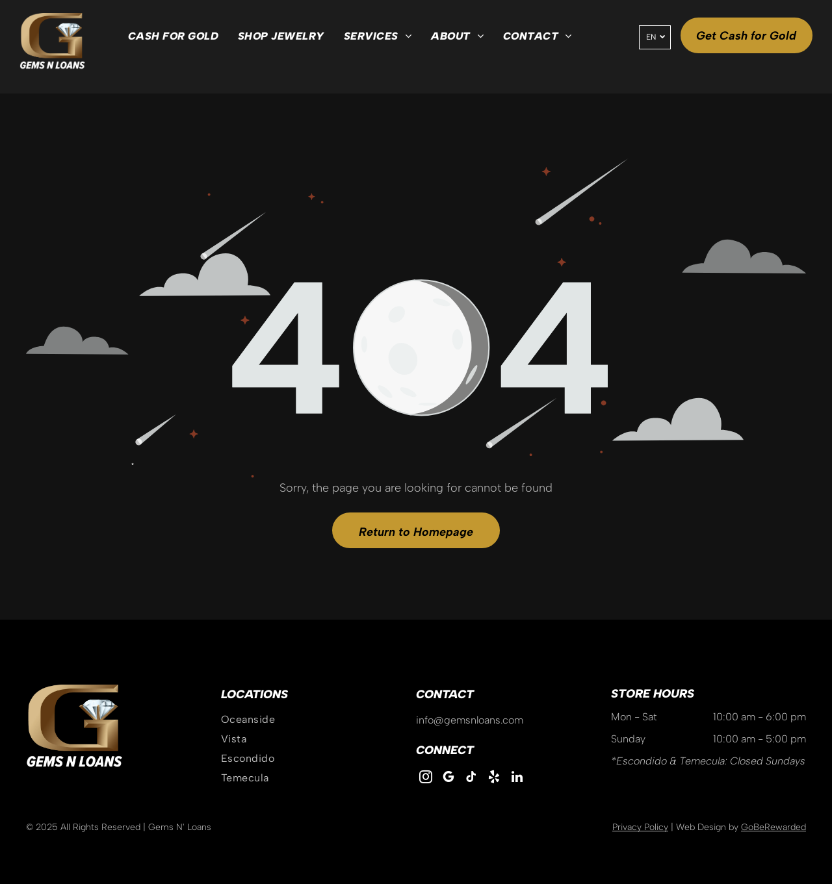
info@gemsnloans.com (469, 720)
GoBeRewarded (773, 827)
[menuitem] (173, 36)
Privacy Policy (640, 827)
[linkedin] (516, 778)
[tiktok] (471, 778)
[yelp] (494, 778)
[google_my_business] (448, 778)
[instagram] (426, 778)
